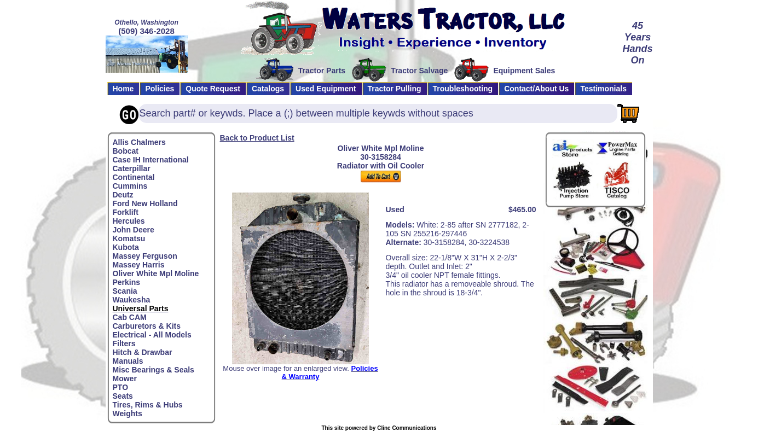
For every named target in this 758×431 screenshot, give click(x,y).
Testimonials (603, 88)
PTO (121, 387)
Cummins (130, 186)
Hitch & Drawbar (142, 352)
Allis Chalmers (139, 142)
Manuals (128, 361)
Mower (125, 378)
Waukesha (132, 299)
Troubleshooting (463, 88)
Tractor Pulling (394, 88)
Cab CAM (130, 317)
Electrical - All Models (152, 334)
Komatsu (129, 238)
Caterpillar (132, 168)
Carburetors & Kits (147, 326)
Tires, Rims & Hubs (148, 404)
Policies (159, 88)
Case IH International (151, 159)
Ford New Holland (145, 203)
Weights (127, 413)
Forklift (125, 212)
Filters (124, 343)
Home (123, 88)
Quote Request (213, 88)
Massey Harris (139, 264)
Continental (134, 177)
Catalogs (268, 88)
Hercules (129, 221)
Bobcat (125, 151)
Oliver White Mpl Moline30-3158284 (381, 152)
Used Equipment (326, 88)
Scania (125, 291)
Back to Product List (257, 137)
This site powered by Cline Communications (378, 428)
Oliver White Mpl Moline (156, 273)
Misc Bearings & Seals (153, 369)
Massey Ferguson (145, 256)
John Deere (133, 229)
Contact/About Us (536, 88)
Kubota (126, 247)
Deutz (123, 194)
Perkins (127, 282)
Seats (123, 396)
